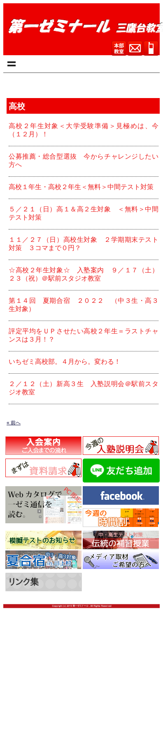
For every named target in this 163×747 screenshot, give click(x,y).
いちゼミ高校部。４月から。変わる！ (65, 361)
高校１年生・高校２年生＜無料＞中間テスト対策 (81, 186)
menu (10, 64)
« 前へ (14, 423)
